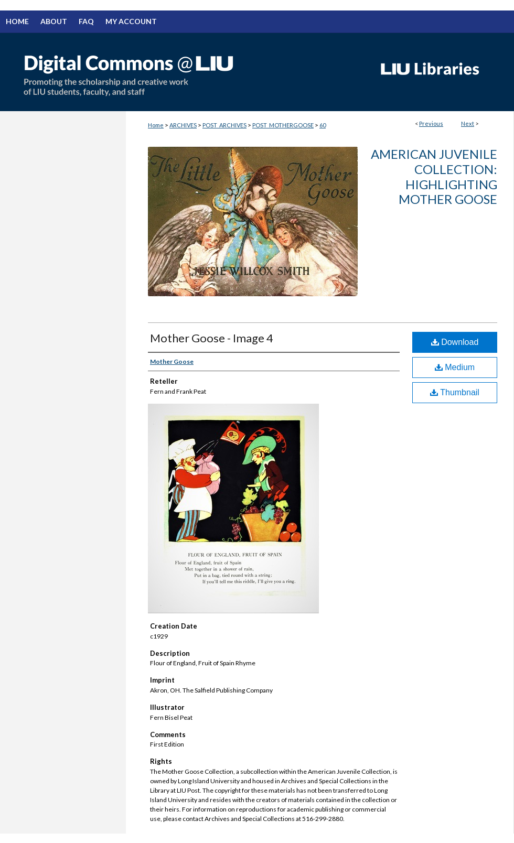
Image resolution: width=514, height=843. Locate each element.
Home (156, 125)
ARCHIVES (183, 125)
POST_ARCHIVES (224, 125)
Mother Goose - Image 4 (211, 338)
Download (455, 342)
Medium (455, 367)
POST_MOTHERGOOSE (283, 125)
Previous (431, 123)
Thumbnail (454, 392)
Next (467, 123)
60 (322, 125)
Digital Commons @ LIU (183, 72)
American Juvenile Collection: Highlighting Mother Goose (434, 176)
